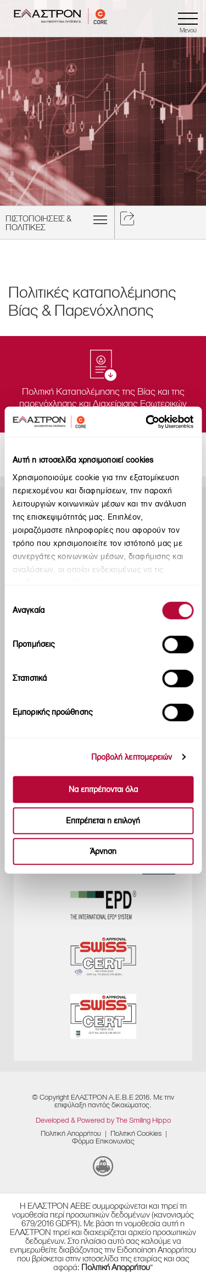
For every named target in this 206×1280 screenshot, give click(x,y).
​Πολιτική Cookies (136, 1133)
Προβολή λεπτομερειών (131, 757)
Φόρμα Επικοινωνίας (103, 1141)
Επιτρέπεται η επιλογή (103, 820)
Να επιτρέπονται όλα (103, 790)
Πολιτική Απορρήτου (71, 1133)
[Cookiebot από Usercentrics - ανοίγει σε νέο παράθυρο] (162, 421)
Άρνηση (103, 851)
